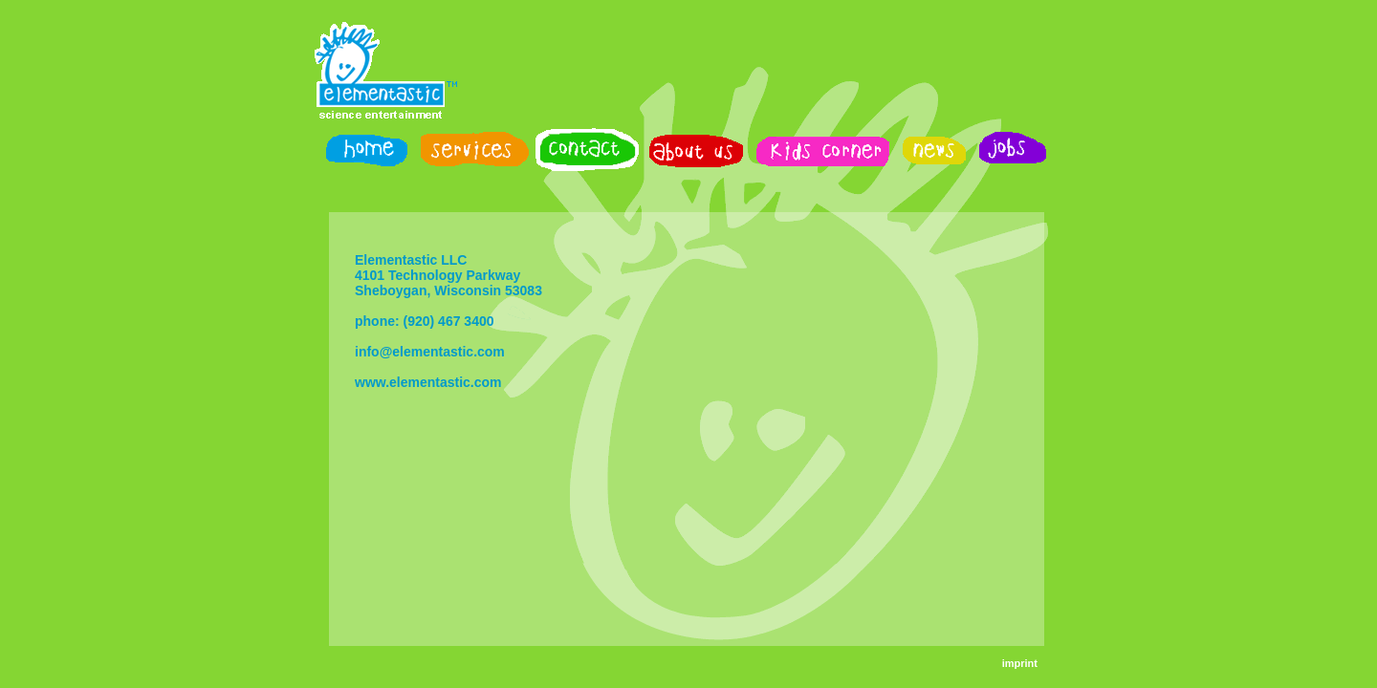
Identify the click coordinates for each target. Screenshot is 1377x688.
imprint (1020, 663)
